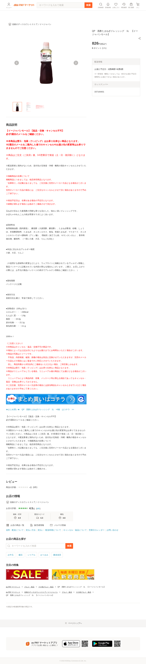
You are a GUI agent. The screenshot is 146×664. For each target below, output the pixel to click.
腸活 (20, 555)
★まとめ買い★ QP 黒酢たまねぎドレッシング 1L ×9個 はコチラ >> (40, 409)
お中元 (11, 555)
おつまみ (44, 555)
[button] (139, 38)
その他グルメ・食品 (46, 587)
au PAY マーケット (13, 587)
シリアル (31, 555)
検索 (88, 12)
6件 (38, 508)
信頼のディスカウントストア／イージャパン (41, 592)
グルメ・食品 (29, 587)
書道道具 (57, 555)
